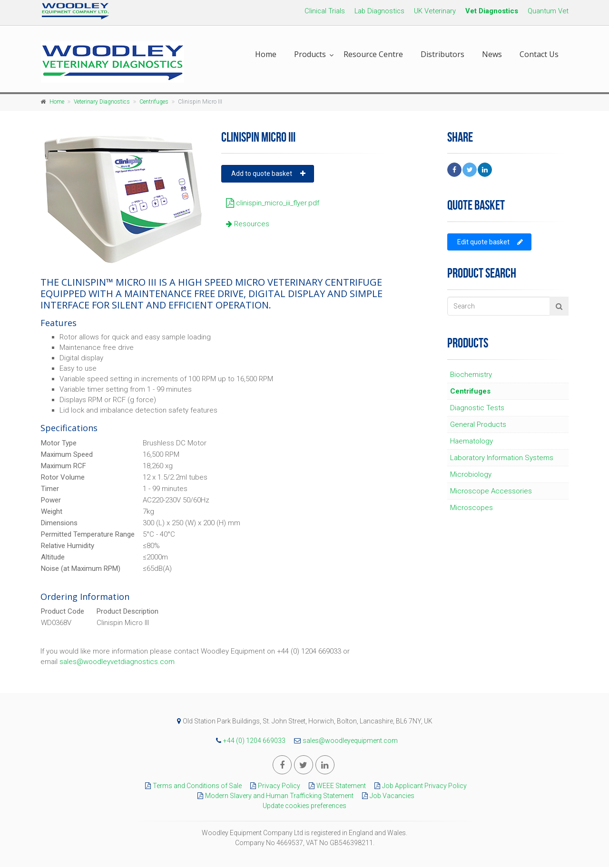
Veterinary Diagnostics (102, 101)
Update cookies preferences (304, 805)
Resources (245, 224)
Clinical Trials (324, 11)
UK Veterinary (435, 11)
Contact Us (539, 54)
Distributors (442, 54)
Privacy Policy (273, 786)
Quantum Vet (548, 11)
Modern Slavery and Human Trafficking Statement (273, 796)
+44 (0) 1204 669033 (248, 740)
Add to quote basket (268, 173)
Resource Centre (373, 54)
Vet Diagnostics (491, 11)
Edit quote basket (490, 242)
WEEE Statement (335, 786)
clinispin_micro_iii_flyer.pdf (270, 203)
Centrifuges (153, 101)
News (492, 54)
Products (310, 54)
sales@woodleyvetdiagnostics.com (117, 661)
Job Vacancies (385, 796)
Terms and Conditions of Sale (191, 786)
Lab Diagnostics (379, 11)
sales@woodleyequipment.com (343, 740)
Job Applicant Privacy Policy (418, 786)
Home (265, 54)
